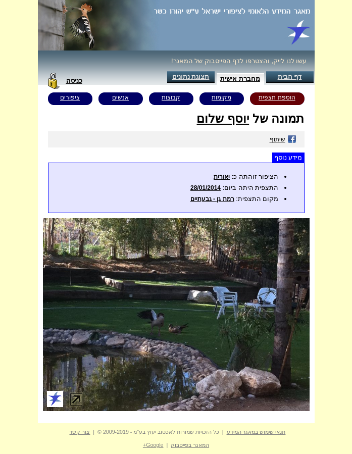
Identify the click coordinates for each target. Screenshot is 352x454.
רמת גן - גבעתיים (212, 199)
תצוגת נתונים (191, 76)
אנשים (120, 97)
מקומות (221, 97)
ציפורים (70, 97)
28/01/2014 (205, 187)
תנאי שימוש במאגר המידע (256, 432)
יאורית (222, 176)
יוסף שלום (222, 118)
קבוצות (171, 97)
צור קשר (79, 432)
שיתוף (283, 139)
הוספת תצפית (277, 97)
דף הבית (290, 76)
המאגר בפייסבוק (190, 445)
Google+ (153, 445)
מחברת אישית (240, 78)
